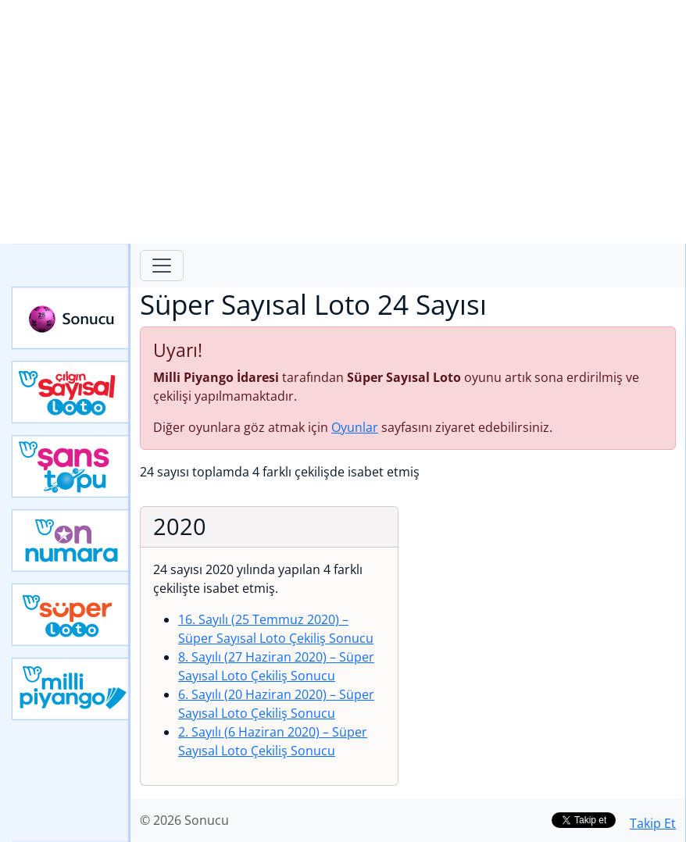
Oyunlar (354, 427)
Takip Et (653, 823)
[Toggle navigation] (162, 265)
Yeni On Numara (71, 540)
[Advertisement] (343, 121)
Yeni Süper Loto (71, 614)
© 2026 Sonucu (184, 820)
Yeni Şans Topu (71, 466)
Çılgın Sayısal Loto (71, 392)
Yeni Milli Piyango (71, 689)
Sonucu (71, 318)
